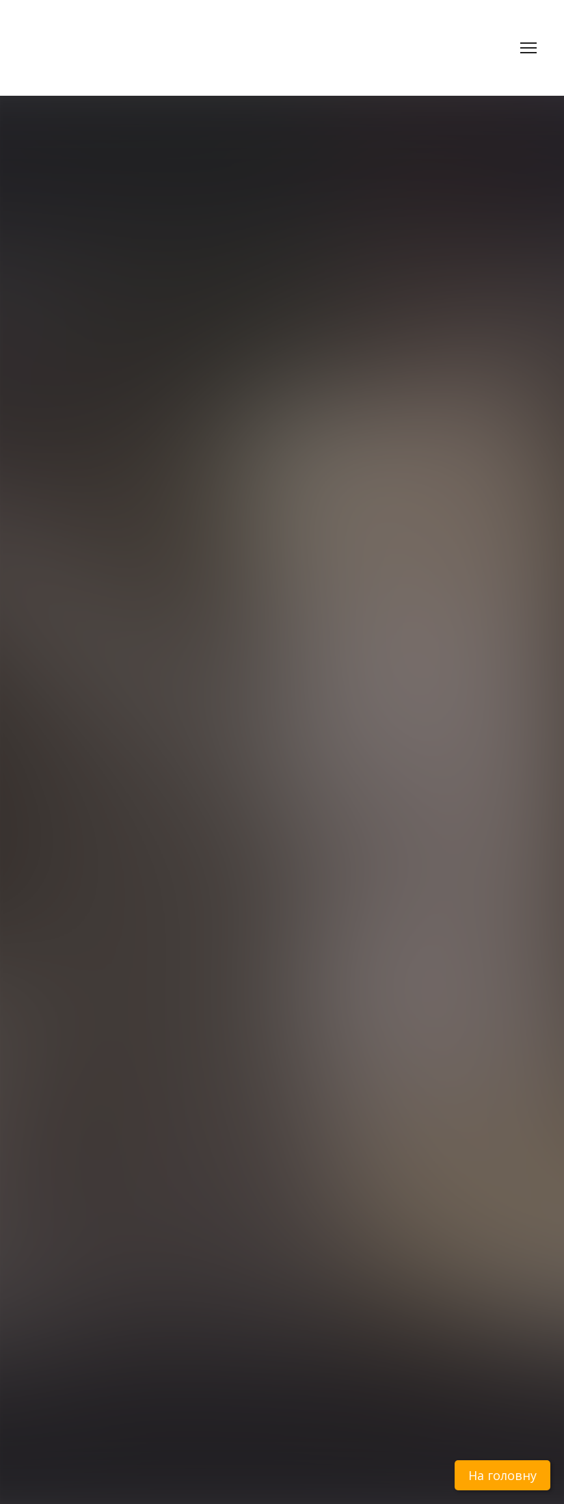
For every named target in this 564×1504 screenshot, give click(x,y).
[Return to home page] (115, 36)
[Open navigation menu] (528, 48)
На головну (502, 1475)
